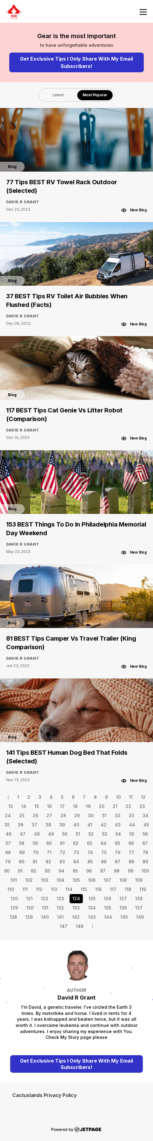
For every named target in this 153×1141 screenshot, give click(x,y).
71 (49, 852)
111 (25, 889)
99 (130, 870)
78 (145, 852)
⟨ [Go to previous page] (8, 797)
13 (10, 806)
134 (92, 907)
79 (7, 861)
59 (35, 843)
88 (131, 861)
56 (145, 834)
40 (76, 824)
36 (20, 824)
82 (48, 861)
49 (51, 834)
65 (117, 843)
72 (62, 852)
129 (14, 907)
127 (123, 898)
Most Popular (95, 95)
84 (76, 861)
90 (7, 870)
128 (139, 898)
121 (29, 898)
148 (79, 926)
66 (131, 843)
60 (49, 843)
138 (13, 917)
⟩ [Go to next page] (92, 926)
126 (107, 898)
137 (139, 907)
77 (131, 852)
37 (34, 824)
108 (123, 880)
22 (128, 806)
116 (98, 889)
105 (76, 880)
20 (101, 806)
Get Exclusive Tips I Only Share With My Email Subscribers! (76, 62)
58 (21, 843)
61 (62, 843)
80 (21, 861)
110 (10, 889)
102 (29, 880)
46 (8, 834)
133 (76, 907)
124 (76, 898)
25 (21, 815)
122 (44, 898)
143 (92, 917)
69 (22, 852)
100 (145, 870)
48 (37, 834)
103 (44, 880)
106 (91, 880)
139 (29, 917)
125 (91, 898)
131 (45, 907)
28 (63, 815)
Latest (58, 95)
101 (13, 880)
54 (118, 834)
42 (104, 824)
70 (35, 852)
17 (62, 806)
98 (116, 870)
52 (91, 834)
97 (103, 870)
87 (117, 861)
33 (131, 815)
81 (35, 861)
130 (30, 907)
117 (113, 889)
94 (61, 870)
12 (143, 797)
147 (63, 926)
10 (118, 797)
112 (39, 889)
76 (117, 852)
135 (107, 907)
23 (142, 806)
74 (90, 852)
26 (35, 815)
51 (78, 834)
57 (8, 843)
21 (115, 806)
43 (118, 824)
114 (69, 889)
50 (64, 834)
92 (33, 870)
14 (23, 806)
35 (7, 824)
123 (60, 898)
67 (145, 843)
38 (48, 824)
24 (8, 815)
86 (104, 861)
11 (131, 797)
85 (90, 861)
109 (139, 880)
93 (47, 870)
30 (91, 815)
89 (145, 861)
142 (76, 917)
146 (140, 917)
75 (104, 852)
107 (107, 880)
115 (84, 889)
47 (23, 834)
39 (62, 824)
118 (128, 889)
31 (104, 815)
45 (146, 824)
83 (62, 861)
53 (104, 834)
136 (123, 907)
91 (20, 870)
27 (49, 815)
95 (75, 870)
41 (89, 824)
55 (131, 834)
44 (132, 824)
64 (104, 843)
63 (89, 843)
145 (124, 917)
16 (49, 806)
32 (117, 815)
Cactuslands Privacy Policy (44, 1095)
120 (14, 898)
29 (77, 815)
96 (89, 870)
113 (54, 889)
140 (45, 917)
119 (142, 889)
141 (60, 917)
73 (76, 852)
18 (75, 806)
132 (60, 907)
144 (108, 917)
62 (76, 843)
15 (36, 806)
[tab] (58, 95)
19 (88, 806)
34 (145, 815)
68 (8, 852)
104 (60, 880)
